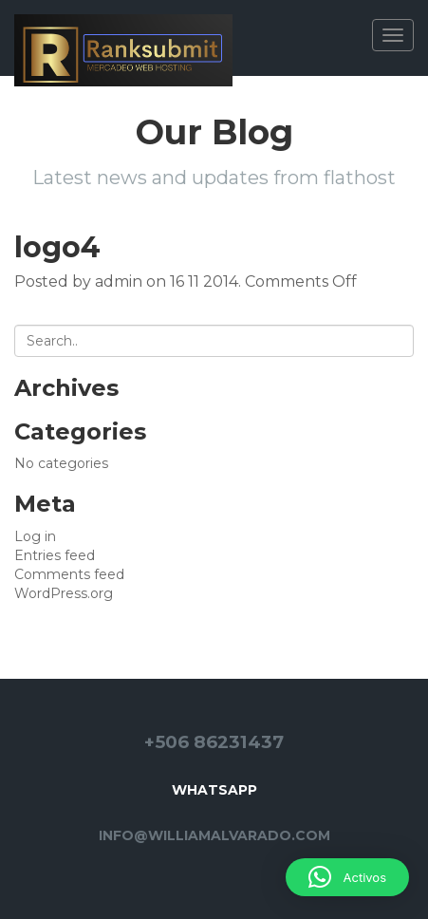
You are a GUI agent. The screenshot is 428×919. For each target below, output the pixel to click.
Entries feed (54, 555)
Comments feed (69, 574)
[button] (347, 877)
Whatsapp (214, 789)
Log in (35, 536)
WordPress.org (63, 593)
